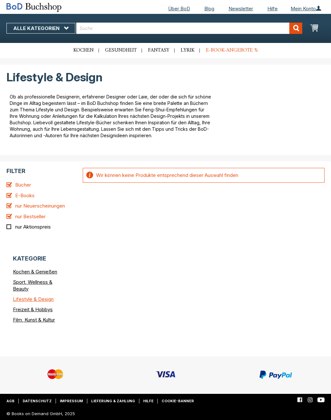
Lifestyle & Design (33, 299)
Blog (209, 8)
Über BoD (179, 8)
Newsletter (241, 8)
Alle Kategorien (41, 28)
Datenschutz (37, 401)
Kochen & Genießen (35, 272)
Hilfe (272, 8)
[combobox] (189, 28)
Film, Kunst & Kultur (34, 320)
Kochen (83, 50)
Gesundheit (121, 50)
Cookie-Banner (178, 401)
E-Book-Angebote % (232, 50)
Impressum (71, 401)
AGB (10, 401)
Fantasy (158, 50)
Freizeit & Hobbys (33, 309)
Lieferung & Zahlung (113, 401)
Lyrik (188, 50)
